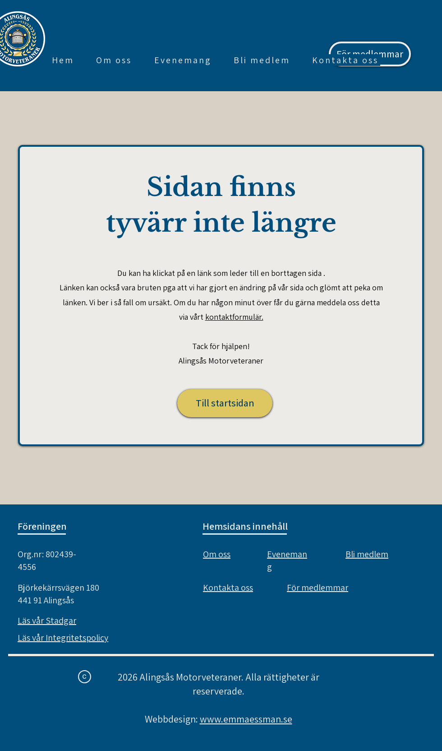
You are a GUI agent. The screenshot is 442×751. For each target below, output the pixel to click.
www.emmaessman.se (246, 719)
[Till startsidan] (224, 403)
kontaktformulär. (234, 317)
